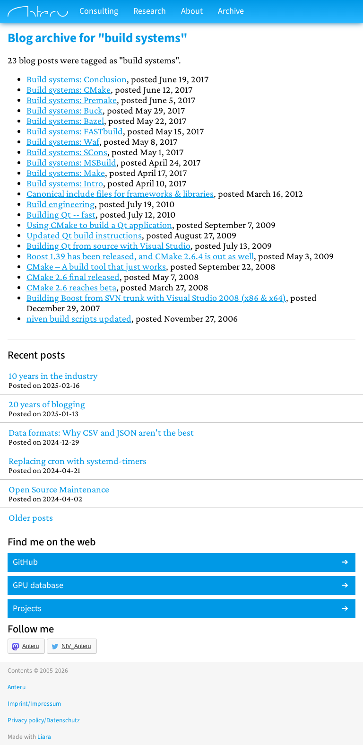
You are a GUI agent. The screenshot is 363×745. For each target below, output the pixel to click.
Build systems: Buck (64, 110)
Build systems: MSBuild (71, 162)
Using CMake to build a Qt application (99, 224)
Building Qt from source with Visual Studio (108, 245)
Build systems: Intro (64, 183)
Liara (44, 736)
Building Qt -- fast (60, 214)
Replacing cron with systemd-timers (181, 465)
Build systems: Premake (71, 100)
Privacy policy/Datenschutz (44, 720)
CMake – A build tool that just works (96, 266)
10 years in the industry (181, 380)
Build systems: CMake (68, 89)
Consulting (98, 11)
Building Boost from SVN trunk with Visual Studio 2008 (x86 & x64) (156, 297)
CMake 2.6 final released (73, 277)
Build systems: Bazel (65, 120)
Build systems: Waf (62, 141)
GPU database (38, 585)
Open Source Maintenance (181, 493)
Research (149, 11)
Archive (231, 11)
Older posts (31, 517)
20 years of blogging (181, 408)
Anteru (30, 646)
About (192, 11)
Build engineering (60, 204)
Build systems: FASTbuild (74, 131)
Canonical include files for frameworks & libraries (120, 193)
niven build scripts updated (78, 318)
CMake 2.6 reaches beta (71, 287)
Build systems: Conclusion (76, 79)
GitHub (25, 562)
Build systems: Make (65, 172)
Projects (27, 608)
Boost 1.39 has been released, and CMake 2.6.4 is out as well (140, 256)
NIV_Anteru (76, 646)
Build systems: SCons (66, 152)
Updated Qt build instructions (84, 235)
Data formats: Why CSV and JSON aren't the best (181, 437)
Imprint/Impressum (34, 703)
